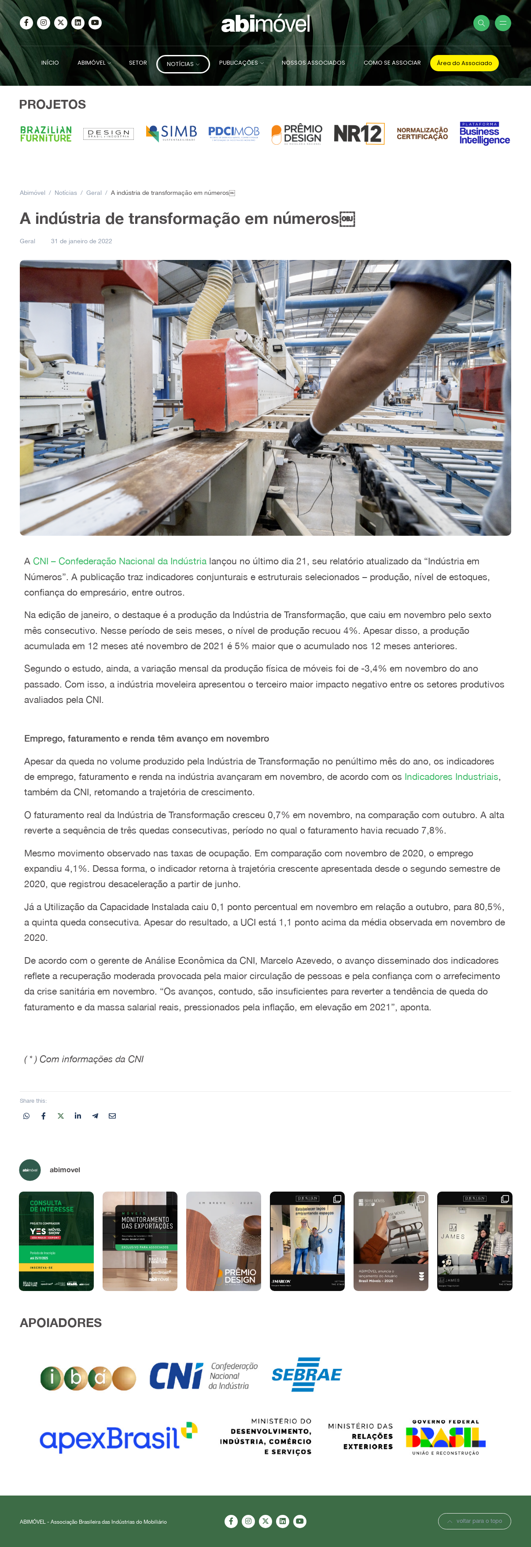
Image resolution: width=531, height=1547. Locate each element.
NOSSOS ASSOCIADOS (313, 63)
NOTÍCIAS (180, 64)
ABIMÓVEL (91, 63)
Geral (27, 241)
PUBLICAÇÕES (238, 63)
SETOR (138, 63)
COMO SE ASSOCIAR (392, 63)
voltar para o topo (474, 1521)
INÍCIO (50, 63)
